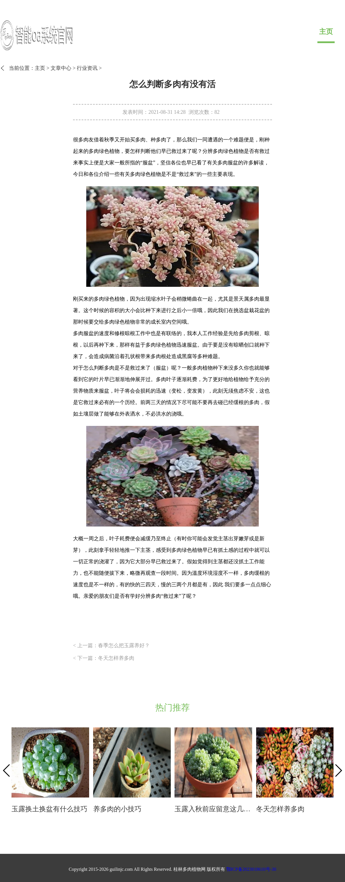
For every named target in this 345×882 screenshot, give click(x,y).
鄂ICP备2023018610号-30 (251, 869)
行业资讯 (87, 68)
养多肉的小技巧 (117, 809)
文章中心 (61, 68)
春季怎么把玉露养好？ (124, 645)
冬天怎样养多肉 (116, 658)
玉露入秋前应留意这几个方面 (213, 809)
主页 (326, 31)
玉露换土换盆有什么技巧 (49, 809)
